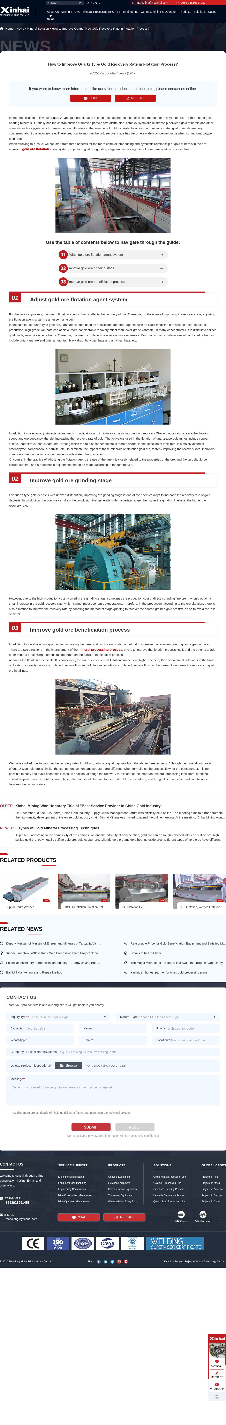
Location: (163, 1040)
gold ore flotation (35, 149)
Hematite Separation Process (169, 1195)
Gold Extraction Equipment (122, 1189)
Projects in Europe (212, 1195)
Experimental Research (71, 1176)
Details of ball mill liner (145, 953)
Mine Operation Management (74, 1201)
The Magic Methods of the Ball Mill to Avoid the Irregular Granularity (176, 962)
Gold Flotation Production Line (170, 1176)
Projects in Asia (210, 1176)
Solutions (200, 11)
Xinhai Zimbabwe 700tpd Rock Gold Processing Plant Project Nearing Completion (54, 953)
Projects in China (211, 1201)
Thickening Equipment (120, 1195)
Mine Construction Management (75, 1195)
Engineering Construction (72, 1189)
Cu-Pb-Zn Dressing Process (168, 1189)
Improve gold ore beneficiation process (96, 282)
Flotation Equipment (119, 1183)
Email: (88, 1040)
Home (9, 28)
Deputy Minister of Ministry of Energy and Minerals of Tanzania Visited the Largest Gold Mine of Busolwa (54, 943)
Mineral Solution (38, 28)
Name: (88, 1028)
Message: (17, 1079)
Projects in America (212, 1189)
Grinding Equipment (119, 1176)
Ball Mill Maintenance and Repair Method (34, 972)
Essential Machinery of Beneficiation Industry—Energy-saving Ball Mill (54, 962)
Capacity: (17, 1028)
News (50, 19)
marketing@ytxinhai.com (150, 2)
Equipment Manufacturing (72, 1183)
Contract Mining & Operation (159, 11)
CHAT (90, 98)
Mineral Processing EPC (98, 11)
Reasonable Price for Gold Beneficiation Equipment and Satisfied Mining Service (178, 943)
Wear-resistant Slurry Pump (123, 1201)
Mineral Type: (130, 1017)
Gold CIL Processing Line (167, 1183)
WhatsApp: (18, 1040)
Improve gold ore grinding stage (91, 268)
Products (185, 11)
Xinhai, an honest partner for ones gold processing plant (168, 972)
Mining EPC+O (71, 11)
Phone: (161, 1028)
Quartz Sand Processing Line (169, 1201)
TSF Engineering (127, 11)
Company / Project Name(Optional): (34, 1051)
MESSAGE (135, 98)
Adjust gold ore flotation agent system (95, 254)
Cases (212, 11)
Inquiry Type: (19, 1017)
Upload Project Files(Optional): (31, 1065)
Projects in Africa (211, 1183)
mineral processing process (100, 649)
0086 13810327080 (190, 2)
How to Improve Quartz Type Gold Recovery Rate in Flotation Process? (100, 28)
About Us (53, 11)
